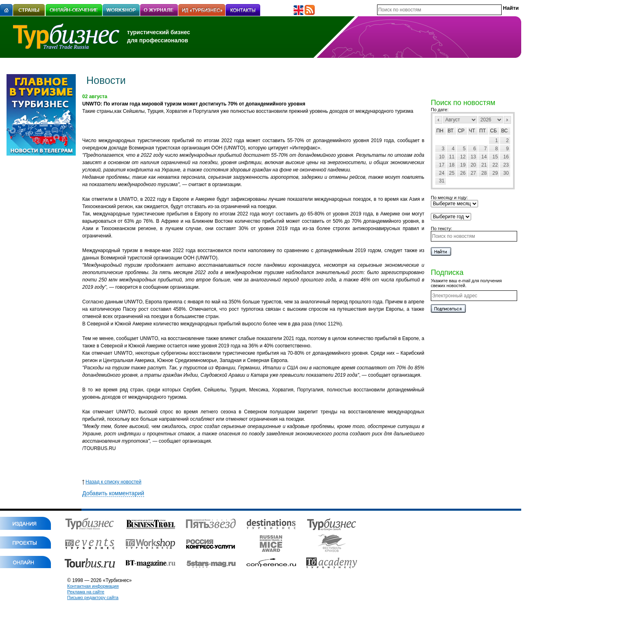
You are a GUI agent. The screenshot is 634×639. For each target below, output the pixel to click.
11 (451, 157)
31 (441, 181)
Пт (482, 131)
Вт (451, 131)
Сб (493, 131)
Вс (504, 131)
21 (484, 165)
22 (495, 165)
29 (495, 173)
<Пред (438, 120)
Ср (461, 131)
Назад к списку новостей (111, 482)
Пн (440, 131)
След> (507, 120)
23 (506, 165)
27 (473, 173)
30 (506, 173)
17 (441, 165)
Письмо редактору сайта (92, 597)
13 (473, 157)
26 (462, 173)
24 (441, 173)
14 (484, 157)
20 (473, 165)
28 (484, 173)
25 (451, 173)
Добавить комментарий (113, 493)
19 (462, 165)
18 (451, 165)
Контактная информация (92, 586)
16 (506, 157)
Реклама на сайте (85, 591)
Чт (472, 131)
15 (495, 157)
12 (462, 157)
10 (441, 157)
